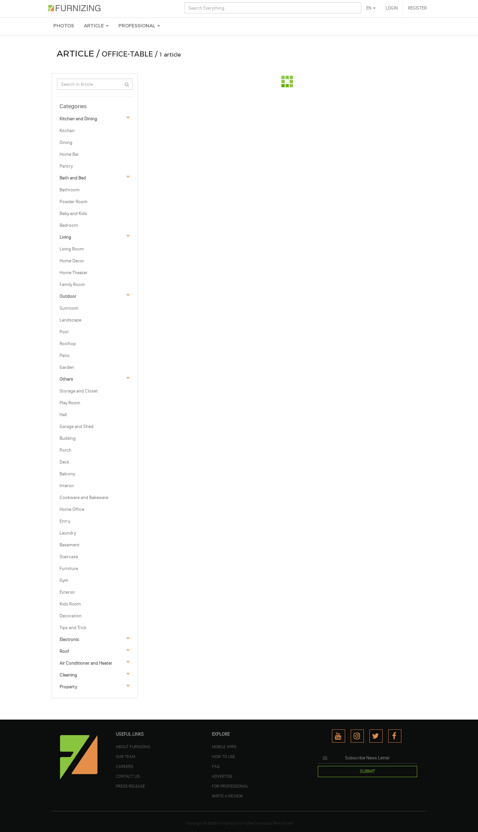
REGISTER (417, 8)
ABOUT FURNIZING (133, 746)
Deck (64, 462)
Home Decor (72, 261)
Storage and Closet (79, 391)
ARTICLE (96, 26)
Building (68, 438)
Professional (139, 26)
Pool (64, 332)
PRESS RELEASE (130, 786)
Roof (64, 651)
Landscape (70, 320)
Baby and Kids (73, 213)
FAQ (215, 766)
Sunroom (69, 308)
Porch (65, 450)
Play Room (70, 403)
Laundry (68, 533)
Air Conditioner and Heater (86, 663)
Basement (70, 545)
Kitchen (67, 130)
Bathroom (70, 190)
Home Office (72, 509)
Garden (67, 367)
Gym (64, 580)
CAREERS (124, 766)
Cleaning (68, 675)
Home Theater (74, 272)
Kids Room (70, 604)
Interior (67, 485)
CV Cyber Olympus (254, 823)
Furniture (69, 568)
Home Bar (69, 154)
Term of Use (282, 823)
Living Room (72, 249)
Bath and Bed (73, 178)
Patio (65, 355)
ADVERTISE (222, 776)
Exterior (67, 592)
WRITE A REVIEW (227, 795)
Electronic (69, 639)
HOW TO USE (223, 756)
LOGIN (392, 8)
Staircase (69, 556)
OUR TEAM (125, 756)
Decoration (71, 616)
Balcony (67, 474)
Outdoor (68, 296)
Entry (65, 521)
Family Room (72, 284)
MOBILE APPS (224, 746)
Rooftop (68, 343)
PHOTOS (63, 26)
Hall (63, 414)
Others (66, 379)
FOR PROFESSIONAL (230, 786)
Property (68, 687)
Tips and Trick (73, 627)
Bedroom (69, 225)
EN (371, 8)
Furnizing (225, 823)
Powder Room (74, 201)
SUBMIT (367, 771)
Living (65, 237)
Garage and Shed (76, 426)
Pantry (66, 166)
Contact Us (127, 776)
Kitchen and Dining (78, 119)
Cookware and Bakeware (84, 497)
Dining (66, 142)
